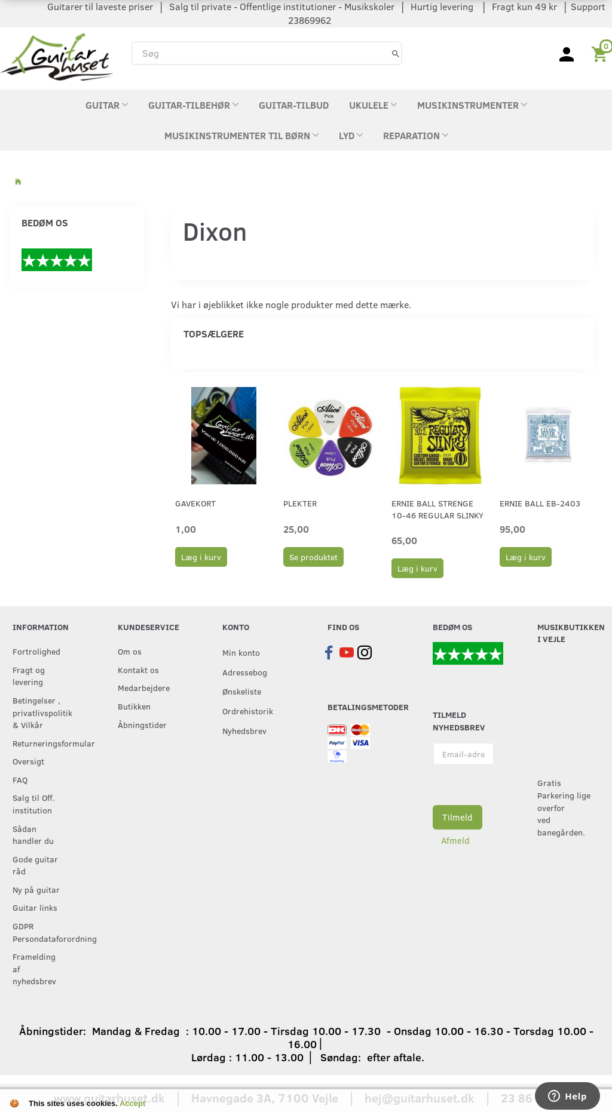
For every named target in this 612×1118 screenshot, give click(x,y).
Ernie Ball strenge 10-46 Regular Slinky (437, 508)
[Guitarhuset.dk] (57, 55)
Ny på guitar (36, 889)
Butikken (134, 706)
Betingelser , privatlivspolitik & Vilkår (41, 712)
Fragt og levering (29, 676)
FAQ (20, 779)
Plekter (300, 503)
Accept (132, 1103)
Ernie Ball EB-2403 (540, 503)
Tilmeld (457, 817)
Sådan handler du (33, 834)
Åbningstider (142, 724)
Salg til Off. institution (34, 803)
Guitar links (35, 907)
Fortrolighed (36, 651)
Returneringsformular (41, 743)
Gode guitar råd (35, 865)
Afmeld (455, 840)
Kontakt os (138, 669)
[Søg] (395, 53)
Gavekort (195, 503)
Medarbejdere (144, 687)
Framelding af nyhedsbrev (34, 968)
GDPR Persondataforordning (41, 932)
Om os (130, 651)
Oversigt (28, 761)
